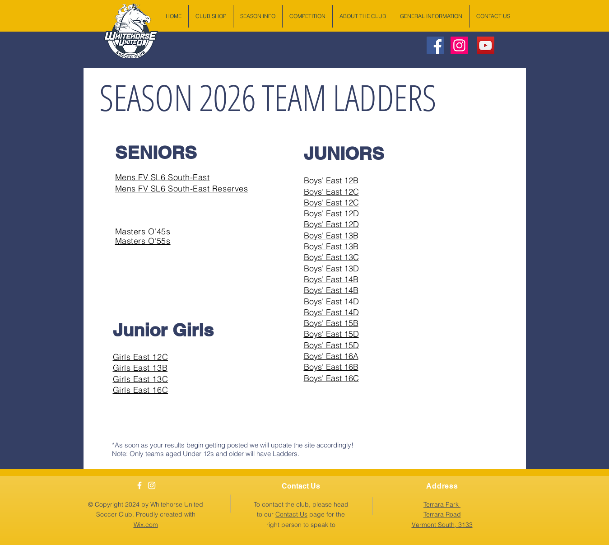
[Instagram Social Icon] (459, 45)
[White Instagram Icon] (152, 485)
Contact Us (291, 514)
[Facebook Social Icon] (435, 45)
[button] (442, 514)
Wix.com (146, 525)
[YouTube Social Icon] (485, 45)
